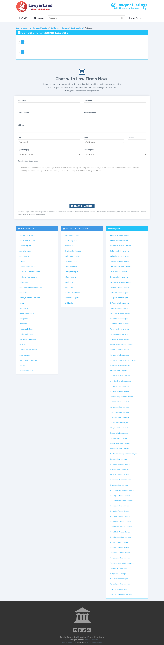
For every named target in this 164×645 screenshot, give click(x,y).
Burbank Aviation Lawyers (119, 256)
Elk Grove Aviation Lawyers (119, 308)
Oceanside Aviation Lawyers (120, 417)
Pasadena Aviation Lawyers (120, 443)
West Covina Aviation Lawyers (121, 594)
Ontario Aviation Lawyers (119, 423)
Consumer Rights (71, 261)
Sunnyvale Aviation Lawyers (120, 553)
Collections (24, 282)
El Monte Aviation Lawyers (119, 303)
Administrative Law (26, 235)
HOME (23, 18)
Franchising (24, 308)
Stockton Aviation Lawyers (119, 547)
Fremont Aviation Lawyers (119, 329)
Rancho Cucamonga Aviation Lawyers (123, 454)
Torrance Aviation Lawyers (119, 568)
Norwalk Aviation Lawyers (119, 407)
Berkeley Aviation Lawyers (119, 251)
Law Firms (136, 18)
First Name (22, 100)
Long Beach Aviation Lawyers (120, 381)
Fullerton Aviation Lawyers (119, 339)
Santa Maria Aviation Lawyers (120, 532)
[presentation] (82, 198)
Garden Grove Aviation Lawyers (121, 344)
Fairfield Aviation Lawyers (119, 318)
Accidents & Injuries (72, 235)
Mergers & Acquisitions (28, 339)
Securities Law (25, 355)
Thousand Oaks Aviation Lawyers (122, 563)
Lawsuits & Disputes (72, 298)
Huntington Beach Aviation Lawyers (123, 360)
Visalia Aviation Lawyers (118, 589)
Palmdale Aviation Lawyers (119, 438)
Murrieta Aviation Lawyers (119, 402)
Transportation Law (27, 370)
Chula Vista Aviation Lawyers (120, 266)
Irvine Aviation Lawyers (118, 370)
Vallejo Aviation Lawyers (118, 573)
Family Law (69, 282)
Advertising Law (25, 246)
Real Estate (69, 303)
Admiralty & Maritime (27, 240)
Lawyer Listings (129, 5)
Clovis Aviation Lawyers (118, 272)
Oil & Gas (23, 344)
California (55, 28)
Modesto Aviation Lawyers (119, 391)
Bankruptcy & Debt (72, 240)
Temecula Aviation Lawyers (120, 558)
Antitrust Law (24, 256)
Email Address (23, 113)
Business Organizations (28, 277)
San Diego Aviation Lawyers (120, 495)
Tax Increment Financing (28, 360)
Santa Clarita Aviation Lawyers (121, 527)
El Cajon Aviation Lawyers (119, 298)
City (19, 137)
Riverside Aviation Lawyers (119, 469)
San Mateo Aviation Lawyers (120, 511)
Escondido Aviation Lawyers (120, 313)
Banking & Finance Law (28, 266)
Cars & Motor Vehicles (73, 251)
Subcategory (89, 150)
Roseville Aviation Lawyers (119, 475)
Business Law (77, 28)
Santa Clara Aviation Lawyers (120, 521)
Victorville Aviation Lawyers (120, 584)
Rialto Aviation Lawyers (118, 459)
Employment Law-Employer (30, 298)
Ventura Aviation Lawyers (119, 579)
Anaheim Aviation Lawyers (119, 235)
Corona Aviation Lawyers (119, 277)
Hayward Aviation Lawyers (119, 355)
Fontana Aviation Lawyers (119, 324)
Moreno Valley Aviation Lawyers (121, 397)
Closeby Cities (115, 228)
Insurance (23, 324)
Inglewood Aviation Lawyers (120, 365)
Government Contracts (28, 313)
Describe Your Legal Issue (28, 161)
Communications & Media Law (31, 287)
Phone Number (90, 113)
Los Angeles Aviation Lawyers (120, 386)
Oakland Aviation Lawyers (119, 412)
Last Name (88, 100)
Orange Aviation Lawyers (119, 428)
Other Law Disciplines (77, 228)
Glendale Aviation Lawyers (119, 350)
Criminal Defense (71, 266)
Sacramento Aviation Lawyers (120, 480)
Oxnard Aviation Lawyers (119, 433)
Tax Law (22, 365)
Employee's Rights (71, 272)
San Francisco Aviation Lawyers (121, 501)
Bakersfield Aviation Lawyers (120, 246)
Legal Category (23, 150)
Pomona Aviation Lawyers (119, 449)
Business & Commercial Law (30, 272)
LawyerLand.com (23, 28)
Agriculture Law (25, 251)
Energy (22, 303)
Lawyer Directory (41, 28)
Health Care (69, 287)
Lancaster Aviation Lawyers (120, 376)
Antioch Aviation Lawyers (119, 240)
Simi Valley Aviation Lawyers (120, 542)
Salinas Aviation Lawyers (119, 485)
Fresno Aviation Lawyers (119, 334)
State (86, 137)
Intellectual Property (27, 334)
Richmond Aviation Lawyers (120, 464)
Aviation (22, 261)
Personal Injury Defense (28, 350)
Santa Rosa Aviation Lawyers (120, 537)
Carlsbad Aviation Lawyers (119, 261)
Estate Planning (70, 277)
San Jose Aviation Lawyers (119, 506)
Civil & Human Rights (72, 256)
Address (21, 125)
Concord (65, 28)
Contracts (23, 292)
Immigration (24, 318)
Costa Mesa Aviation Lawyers (120, 282)
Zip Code (131, 137)
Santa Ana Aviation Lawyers (120, 516)
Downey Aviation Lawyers (119, 292)
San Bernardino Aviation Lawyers (122, 490)
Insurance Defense (26, 329)
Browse (39, 18)
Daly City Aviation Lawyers (119, 287)
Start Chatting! (82, 206)
